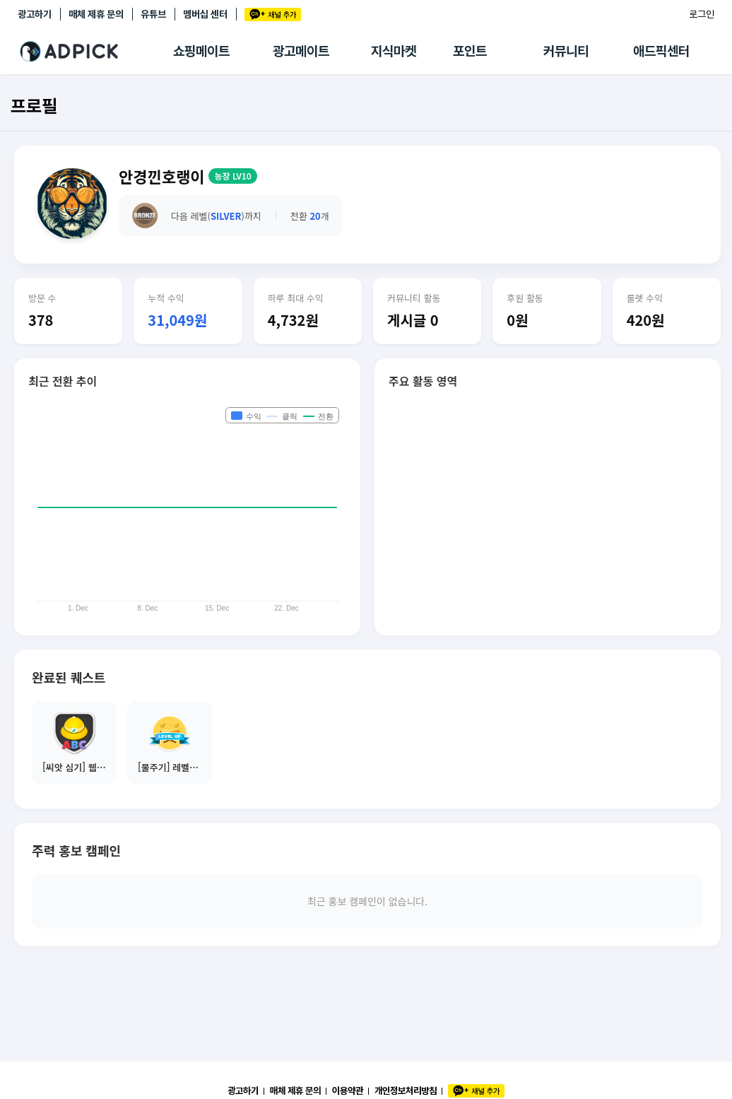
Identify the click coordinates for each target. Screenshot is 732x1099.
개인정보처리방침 (405, 1090)
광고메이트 (301, 51)
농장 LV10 (232, 176)
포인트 (470, 51)
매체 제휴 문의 (96, 14)
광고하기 (35, 14)
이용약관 (347, 1090)
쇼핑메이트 (201, 51)
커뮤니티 (566, 51)
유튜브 (153, 14)
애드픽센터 (661, 51)
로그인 (701, 14)
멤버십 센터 (205, 14)
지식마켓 (393, 51)
